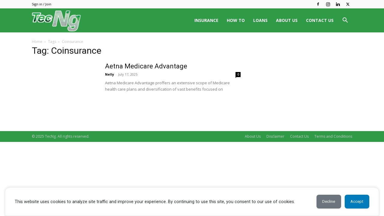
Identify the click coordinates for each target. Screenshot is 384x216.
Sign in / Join (41, 4)
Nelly (109, 74)
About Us (253, 136)
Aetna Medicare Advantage (146, 66)
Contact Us (299, 136)
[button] (345, 21)
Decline (324, 201)
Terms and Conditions (333, 136)
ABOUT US (287, 20)
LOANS (260, 20)
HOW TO (236, 20)
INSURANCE (206, 20)
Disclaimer (275, 136)
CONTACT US (320, 20)
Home (37, 41)
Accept (355, 201)
